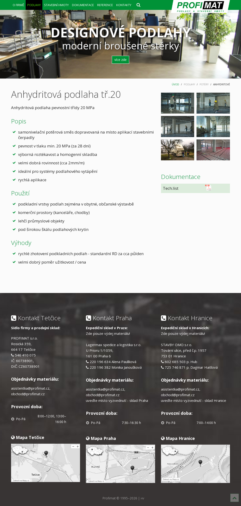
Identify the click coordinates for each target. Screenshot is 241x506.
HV (142, 498)
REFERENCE (105, 5)
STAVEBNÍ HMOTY (56, 5)
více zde (120, 59)
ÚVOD (175, 84)
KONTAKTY (123, 5)
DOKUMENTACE (83, 5)
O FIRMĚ (18, 5)
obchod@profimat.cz (28, 393)
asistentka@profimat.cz (30, 388)
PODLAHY (34, 5)
